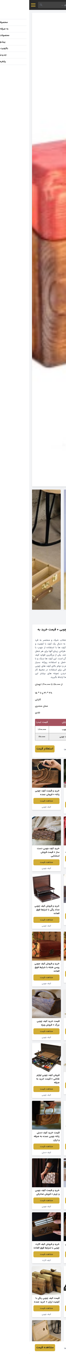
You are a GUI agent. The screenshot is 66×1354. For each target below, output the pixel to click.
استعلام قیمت (15, 749)
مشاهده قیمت (48, 804)
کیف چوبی (49, 810)
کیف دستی (17, 1152)
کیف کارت (17, 1260)
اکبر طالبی (40, 749)
